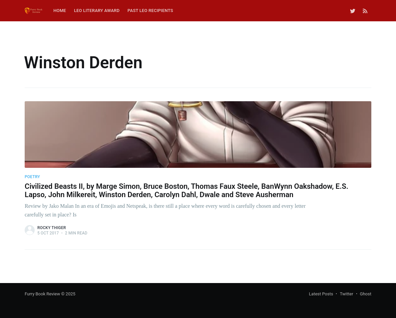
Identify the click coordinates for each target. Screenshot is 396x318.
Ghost (365, 293)
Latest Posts (321, 293)
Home (59, 10)
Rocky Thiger (51, 227)
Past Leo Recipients (150, 10)
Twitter (346, 293)
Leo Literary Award (97, 10)
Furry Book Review (42, 293)
